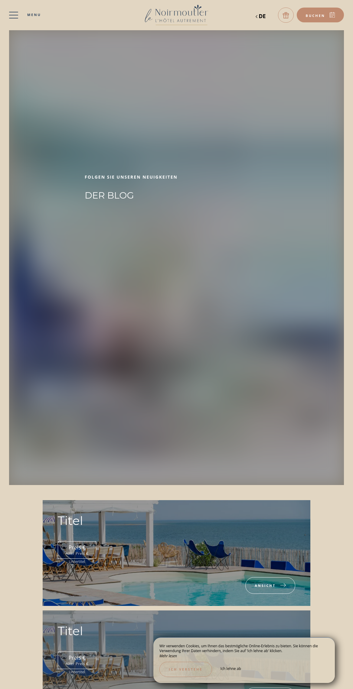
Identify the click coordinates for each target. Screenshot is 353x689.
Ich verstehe (186, 669)
